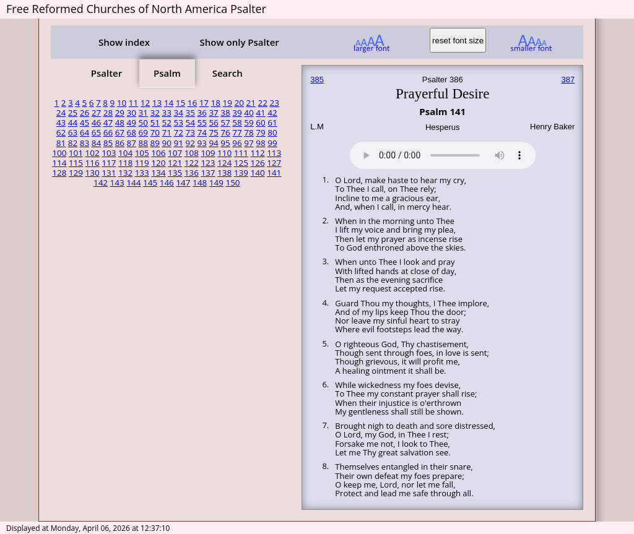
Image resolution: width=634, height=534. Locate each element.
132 (125, 172)
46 (96, 122)
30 (131, 112)
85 (108, 143)
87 (131, 143)
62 (61, 132)
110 (224, 152)
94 (213, 143)
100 (59, 152)
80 (272, 132)
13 (157, 102)
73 (189, 132)
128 (59, 172)
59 (248, 122)
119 (142, 162)
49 (131, 122)
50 (143, 122)
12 (145, 102)
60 (260, 122)
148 (200, 182)
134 (158, 172)
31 (143, 112)
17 (204, 102)
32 (155, 112)
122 (192, 162)
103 (109, 152)
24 (61, 112)
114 (59, 162)
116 (92, 162)
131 (109, 172)
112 (257, 152)
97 (248, 143)
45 (84, 122)
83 (84, 143)
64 (84, 132)
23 (274, 102)
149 (216, 182)
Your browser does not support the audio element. (443, 153)
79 (260, 132)
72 (178, 132)
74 (201, 132)
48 (119, 122)
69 (143, 132)
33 (167, 112)
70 (155, 132)
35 (189, 112)
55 (201, 122)
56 (213, 122)
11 (133, 102)
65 (96, 132)
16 (192, 102)
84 (96, 143)
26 (84, 112)
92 (189, 143)
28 (108, 112)
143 (117, 182)
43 (61, 122)
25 (72, 112)
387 (568, 79)
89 (155, 143)
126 (257, 162)
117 (109, 162)
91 (178, 143)
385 (317, 79)
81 (61, 143)
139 (241, 172)
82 (72, 143)
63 (72, 132)
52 (167, 122)
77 (236, 132)
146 (167, 182)
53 (178, 122)
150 (232, 182)
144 (133, 182)
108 (192, 152)
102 (92, 152)
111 (241, 152)
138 (224, 172)
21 (251, 102)
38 (225, 112)
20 (239, 102)
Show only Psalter (239, 42)
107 (175, 152)
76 (225, 132)
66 (108, 132)
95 (225, 143)
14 (168, 102)
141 (274, 172)
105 (142, 152)
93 (201, 143)
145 (150, 182)
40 (248, 112)
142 (100, 182)
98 (260, 143)
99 (272, 143)
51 (155, 122)
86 (119, 143)
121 (175, 162)
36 (201, 112)
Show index (124, 42)
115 (76, 162)
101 (76, 152)
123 (208, 162)
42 (272, 112)
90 (167, 143)
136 (192, 172)
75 (213, 132)
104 (125, 152)
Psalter (106, 73)
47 (108, 122)
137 (208, 172)
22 (262, 102)
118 (125, 162)
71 (167, 132)
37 (213, 112)
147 (183, 182)
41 (260, 112)
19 (227, 102)
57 (225, 122)
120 (158, 162)
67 (119, 132)
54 (189, 122)
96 (236, 143)
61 (272, 122)
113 (274, 152)
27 (96, 112)
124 (224, 162)
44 (72, 122)
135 (175, 172)
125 (241, 162)
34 (178, 112)
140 (257, 172)
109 (208, 152)
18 (215, 102)
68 (131, 132)
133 (142, 172)
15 (180, 102)
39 (236, 112)
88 (143, 143)
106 (158, 152)
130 (92, 172)
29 (119, 112)
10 (121, 102)
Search (227, 73)
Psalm (167, 73)
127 (274, 162)
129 (76, 172)
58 (236, 122)
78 (248, 132)
